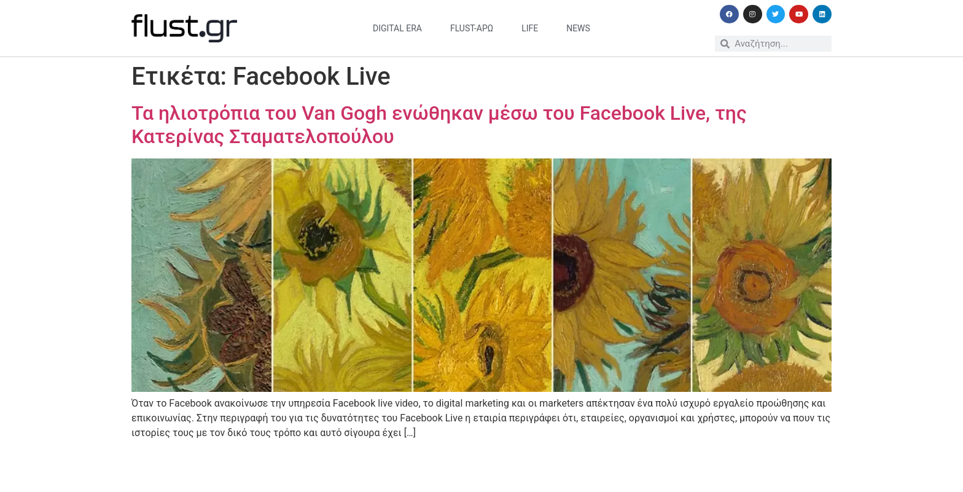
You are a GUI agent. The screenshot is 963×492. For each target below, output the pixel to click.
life (529, 28)
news (578, 28)
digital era (397, 28)
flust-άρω (471, 28)
